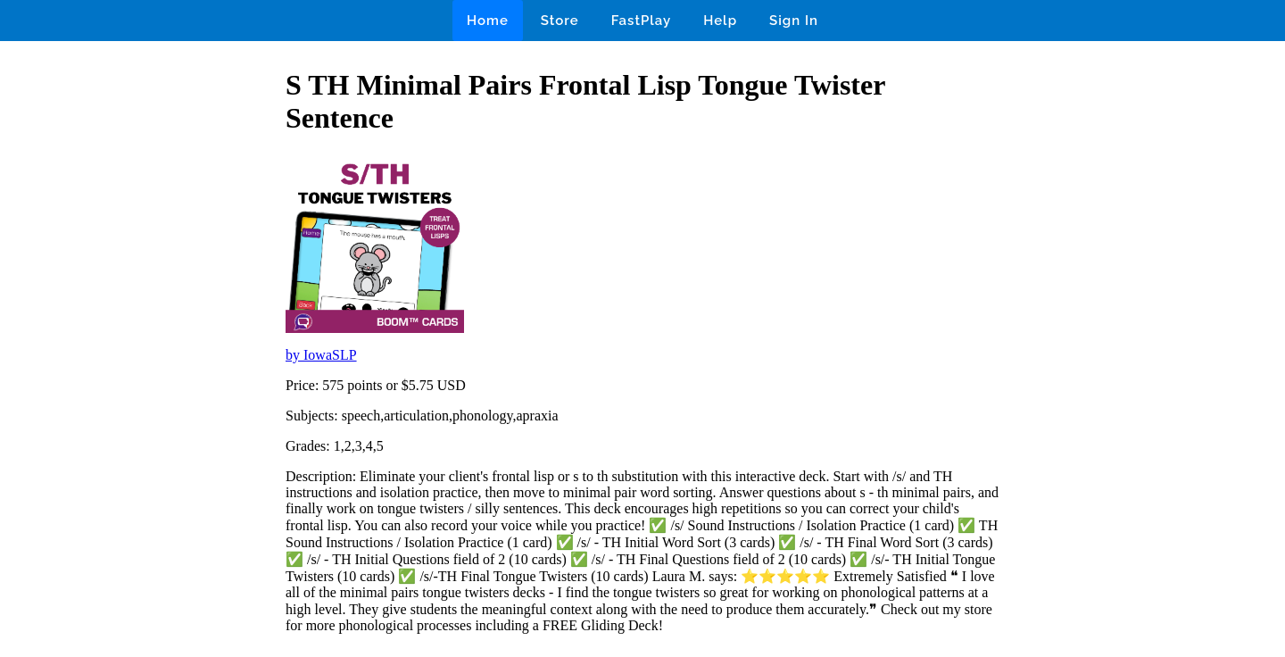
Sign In (793, 20)
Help (720, 20)
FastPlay (641, 20)
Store (560, 20)
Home (488, 20)
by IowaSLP (321, 354)
